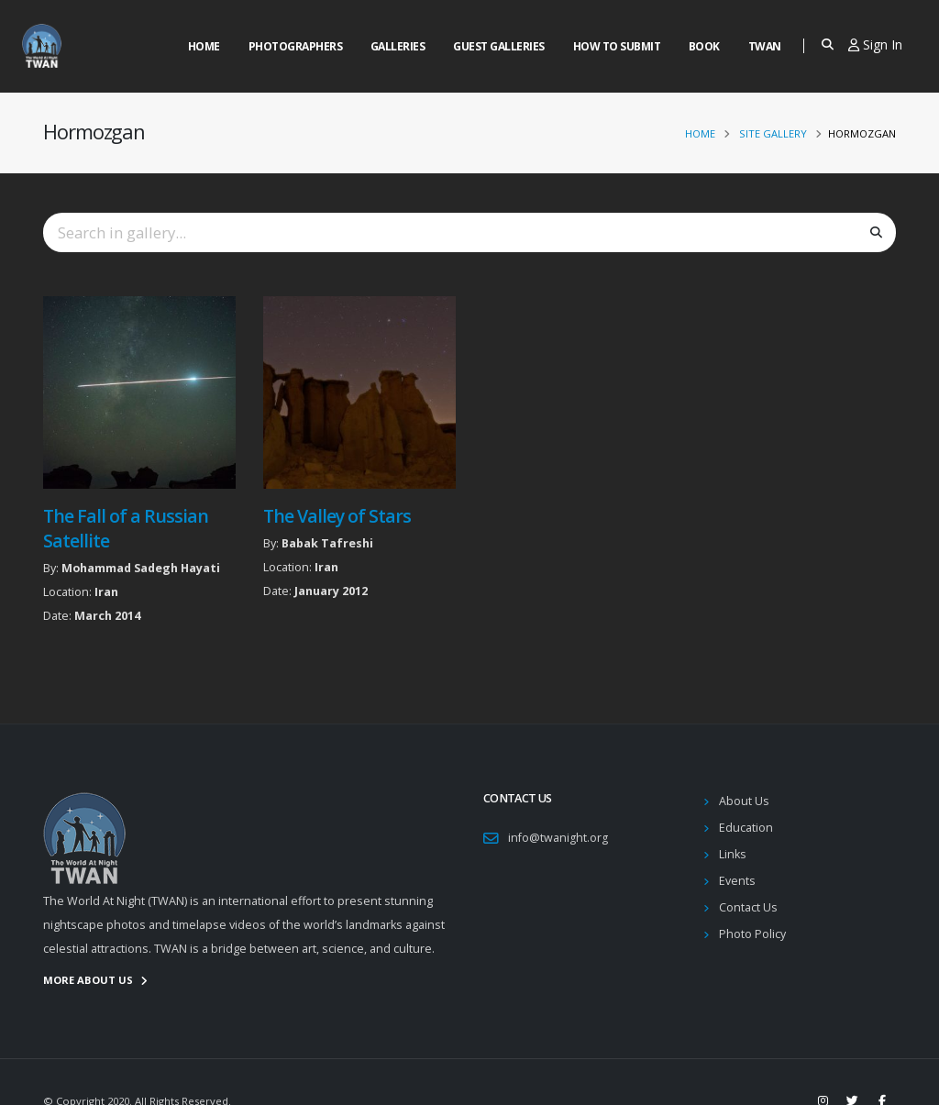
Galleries (397, 46)
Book (704, 46)
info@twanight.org (558, 837)
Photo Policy (752, 934)
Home (204, 46)
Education (746, 827)
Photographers (296, 46)
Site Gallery (773, 133)
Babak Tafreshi (327, 543)
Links (732, 854)
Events (737, 881)
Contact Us (748, 907)
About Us (744, 801)
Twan (764, 46)
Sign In (875, 44)
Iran (106, 592)
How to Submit (617, 46)
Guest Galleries (499, 46)
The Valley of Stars (337, 515)
